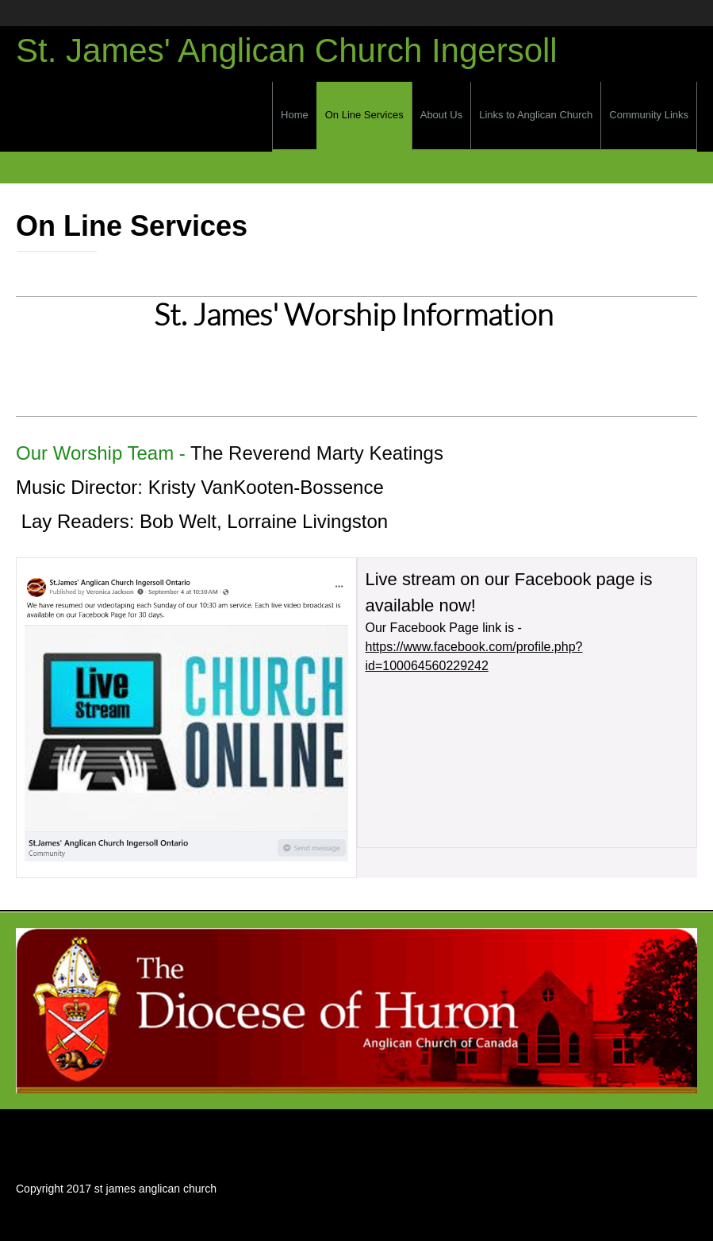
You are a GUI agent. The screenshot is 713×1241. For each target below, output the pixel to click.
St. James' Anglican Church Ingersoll (287, 50)
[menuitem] (294, 117)
